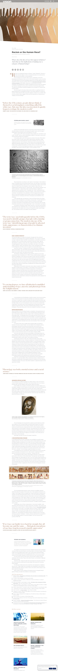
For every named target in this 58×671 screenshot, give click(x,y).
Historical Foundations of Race (27, 600)
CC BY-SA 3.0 (19, 486)
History (13, 49)
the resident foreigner (41, 506)
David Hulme (14, 56)
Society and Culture (19, 49)
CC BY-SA (18, 177)
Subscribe (47, 1)
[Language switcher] (50, 1)
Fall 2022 (14, 48)
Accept (54, 668)
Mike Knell (14, 177)
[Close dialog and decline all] (56, 665)
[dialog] (47, 667)
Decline (50, 668)
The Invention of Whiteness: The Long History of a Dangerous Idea (32, 575)
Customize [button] (39, 668)
